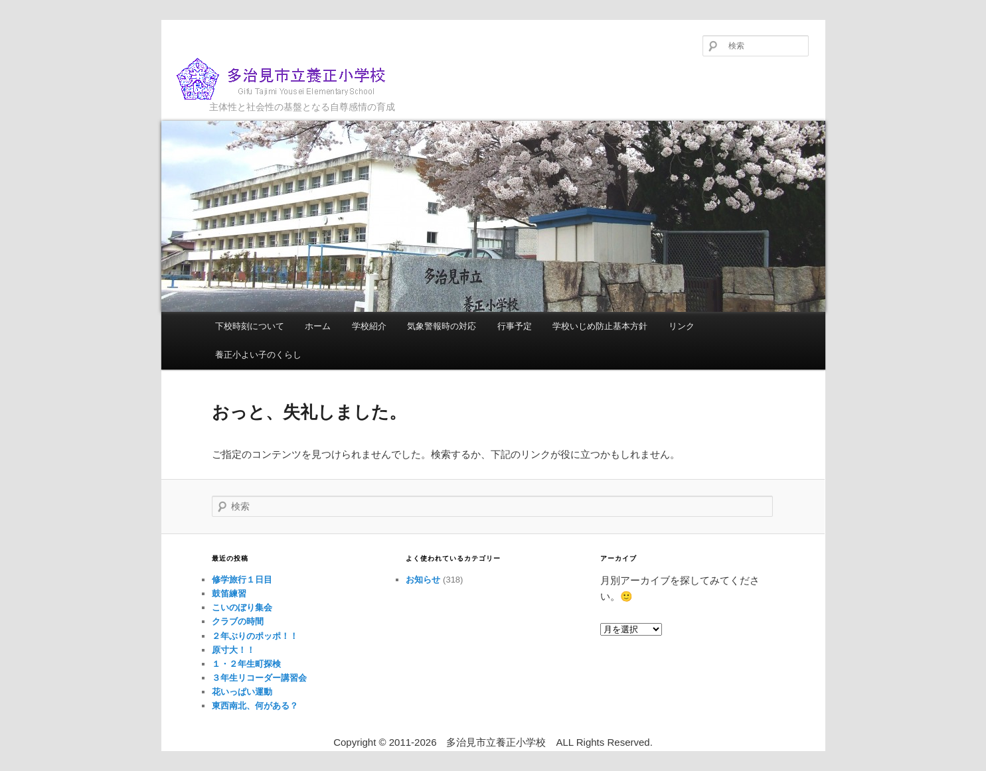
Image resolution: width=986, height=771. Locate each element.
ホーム (318, 326)
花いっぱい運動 (242, 692)
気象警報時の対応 (441, 326)
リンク (682, 326)
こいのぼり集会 (242, 607)
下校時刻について (249, 326)
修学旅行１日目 (242, 580)
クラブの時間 (238, 621)
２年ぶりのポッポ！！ (255, 636)
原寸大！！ (233, 650)
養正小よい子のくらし (258, 355)
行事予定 (514, 326)
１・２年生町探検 (246, 664)
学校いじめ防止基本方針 (599, 326)
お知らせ (423, 580)
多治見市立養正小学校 (291, 79)
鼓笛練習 (229, 593)
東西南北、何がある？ (255, 706)
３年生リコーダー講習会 (259, 678)
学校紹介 (369, 326)
